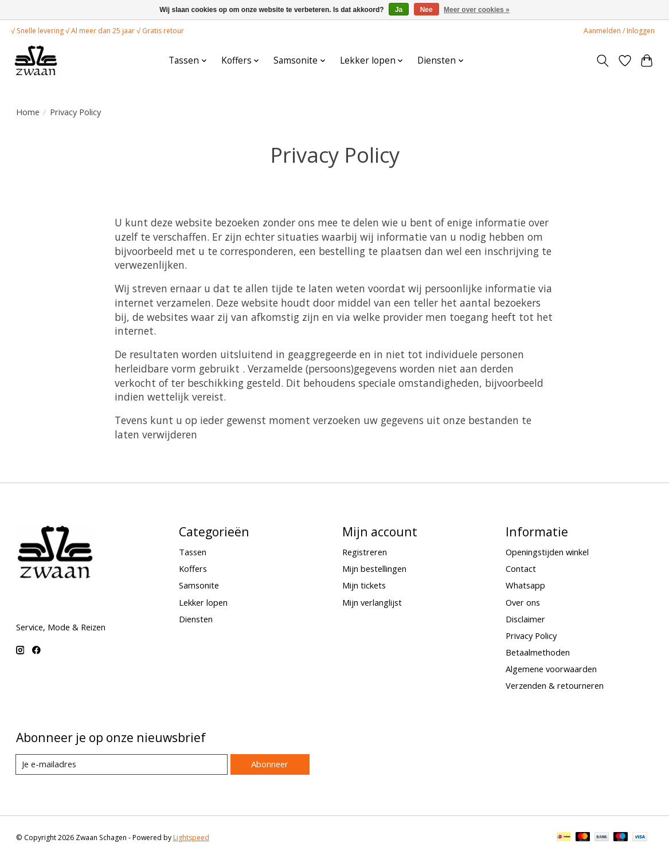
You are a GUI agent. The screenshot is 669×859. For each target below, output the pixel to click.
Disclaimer (525, 619)
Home (28, 111)
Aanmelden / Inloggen (619, 31)
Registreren (364, 552)
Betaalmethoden (538, 652)
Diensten (196, 619)
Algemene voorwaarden (551, 668)
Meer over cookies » (477, 10)
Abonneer (269, 764)
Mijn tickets (364, 585)
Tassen (192, 552)
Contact (521, 568)
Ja (398, 10)
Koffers (193, 568)
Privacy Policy (531, 635)
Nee (426, 10)
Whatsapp (525, 585)
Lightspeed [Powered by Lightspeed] (191, 837)
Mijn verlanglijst (372, 602)
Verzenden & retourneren (555, 685)
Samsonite (199, 585)
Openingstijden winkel (547, 552)
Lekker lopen (203, 602)
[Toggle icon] (602, 60)
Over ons (523, 602)
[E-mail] (122, 764)
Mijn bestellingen (374, 568)
